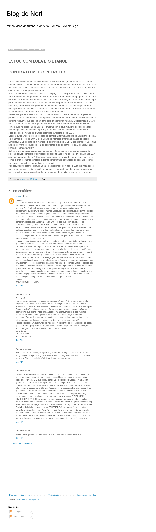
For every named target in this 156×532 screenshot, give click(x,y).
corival (19, 196)
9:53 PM (19, 438)
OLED (80, 355)
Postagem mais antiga (86, 495)
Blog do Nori (24, 13)
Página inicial (53, 495)
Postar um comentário (22, 444)
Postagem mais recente (19, 495)
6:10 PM (19, 422)
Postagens (16, 512)
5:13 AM (19, 362)
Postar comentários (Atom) (27, 500)
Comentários (17, 517)
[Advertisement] (49, 37)
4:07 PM (19, 340)
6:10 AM (19, 286)
